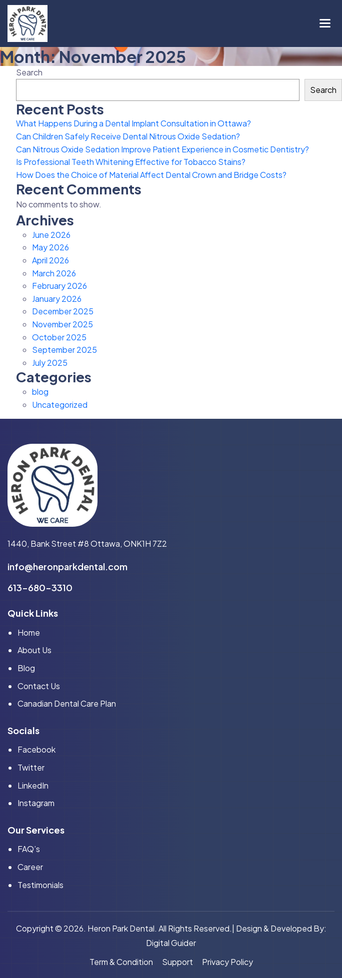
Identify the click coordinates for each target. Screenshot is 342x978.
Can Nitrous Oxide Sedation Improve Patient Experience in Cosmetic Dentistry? (162, 149)
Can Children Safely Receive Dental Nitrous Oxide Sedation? (128, 136)
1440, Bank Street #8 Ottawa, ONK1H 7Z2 (87, 543)
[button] (325, 23)
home (29, 632)
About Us (35, 650)
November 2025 (62, 324)
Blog (26, 668)
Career (30, 867)
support (177, 962)
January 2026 (57, 298)
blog (40, 391)
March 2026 (54, 273)
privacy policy (227, 962)
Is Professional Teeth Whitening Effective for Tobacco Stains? (131, 161)
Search (29, 72)
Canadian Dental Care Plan (67, 703)
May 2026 (50, 247)
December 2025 (63, 311)
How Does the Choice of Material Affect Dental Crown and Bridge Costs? (151, 174)
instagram (36, 803)
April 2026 (50, 260)
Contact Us (39, 686)
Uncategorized (60, 404)
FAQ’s (29, 849)
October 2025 (59, 337)
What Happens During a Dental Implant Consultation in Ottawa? (133, 123)
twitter (31, 767)
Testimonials (41, 885)
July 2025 (50, 362)
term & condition (121, 962)
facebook (37, 749)
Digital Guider (171, 943)
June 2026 (51, 234)
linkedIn (33, 785)
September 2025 (64, 349)
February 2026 (59, 285)
